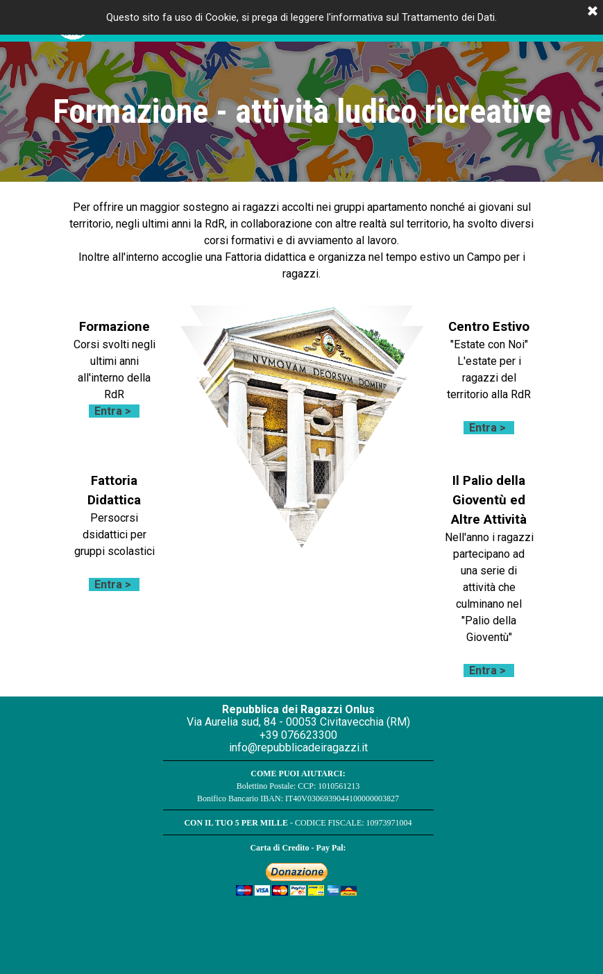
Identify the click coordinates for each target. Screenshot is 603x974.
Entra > (112, 411)
